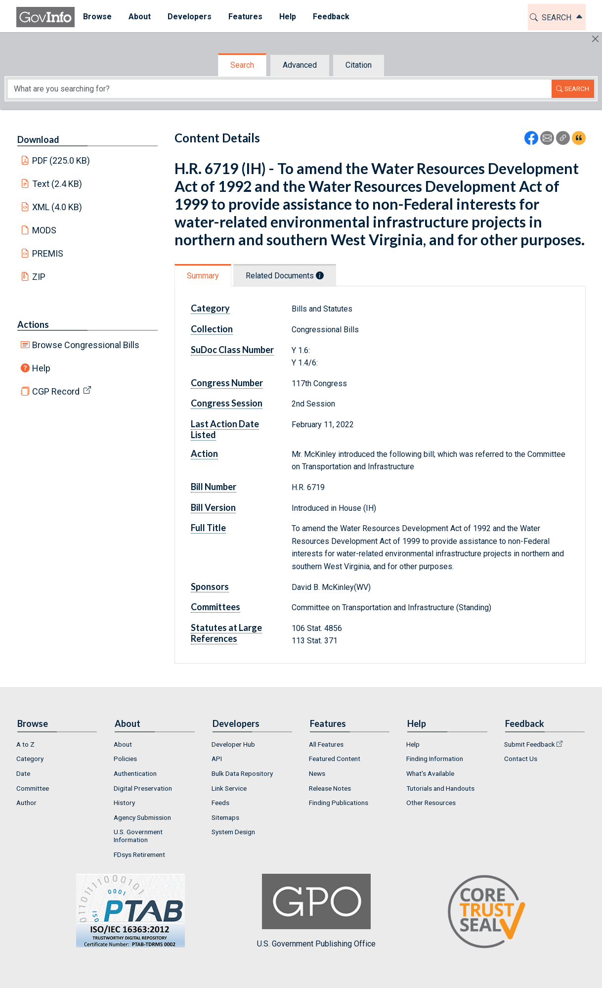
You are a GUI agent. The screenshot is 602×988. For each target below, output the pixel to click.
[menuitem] (97, 17)
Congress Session (226, 403)
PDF (61, 160)
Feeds (220, 803)
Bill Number (213, 486)
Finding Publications (338, 803)
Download (38, 139)
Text (57, 184)
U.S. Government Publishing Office (316, 911)
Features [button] (245, 16)
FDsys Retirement (139, 854)
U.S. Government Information (138, 836)
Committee (32, 788)
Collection (212, 328)
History (124, 803)
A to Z (25, 744)
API (217, 759)
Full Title (208, 527)
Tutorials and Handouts (440, 788)
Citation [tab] (358, 65)
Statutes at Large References (226, 633)
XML (57, 207)
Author (26, 803)
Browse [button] (97, 16)
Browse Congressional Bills (85, 345)
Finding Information (434, 759)
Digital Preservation (143, 788)
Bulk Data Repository (242, 773)
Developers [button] (190, 16)
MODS (44, 230)
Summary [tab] (203, 275)
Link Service (229, 788)
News (317, 773)
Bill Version (213, 507)
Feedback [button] (331, 16)
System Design (233, 832)
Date (23, 773)
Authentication (135, 773)
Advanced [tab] (300, 65)
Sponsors (210, 586)
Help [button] (287, 16)
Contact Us (520, 759)
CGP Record (56, 391)
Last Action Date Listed (225, 429)
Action (204, 453)
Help (41, 368)
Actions (33, 324)
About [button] (140, 16)
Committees (215, 606)
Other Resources (431, 803)
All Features (326, 744)
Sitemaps (225, 817)
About (123, 744)
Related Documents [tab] (285, 275)
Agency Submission (142, 817)
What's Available (430, 773)
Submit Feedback (529, 744)
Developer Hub (233, 744)
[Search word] (280, 89)
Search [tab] (242, 65)
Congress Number (227, 382)
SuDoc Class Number (232, 349)
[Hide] (595, 38)
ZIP (38, 276)
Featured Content (334, 759)
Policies (125, 759)
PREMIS (47, 253)
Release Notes (330, 788)
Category (210, 308)
